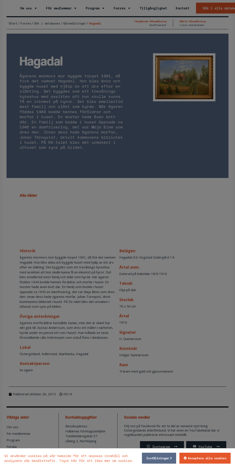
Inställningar (157, 458)
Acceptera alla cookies (206, 458)
